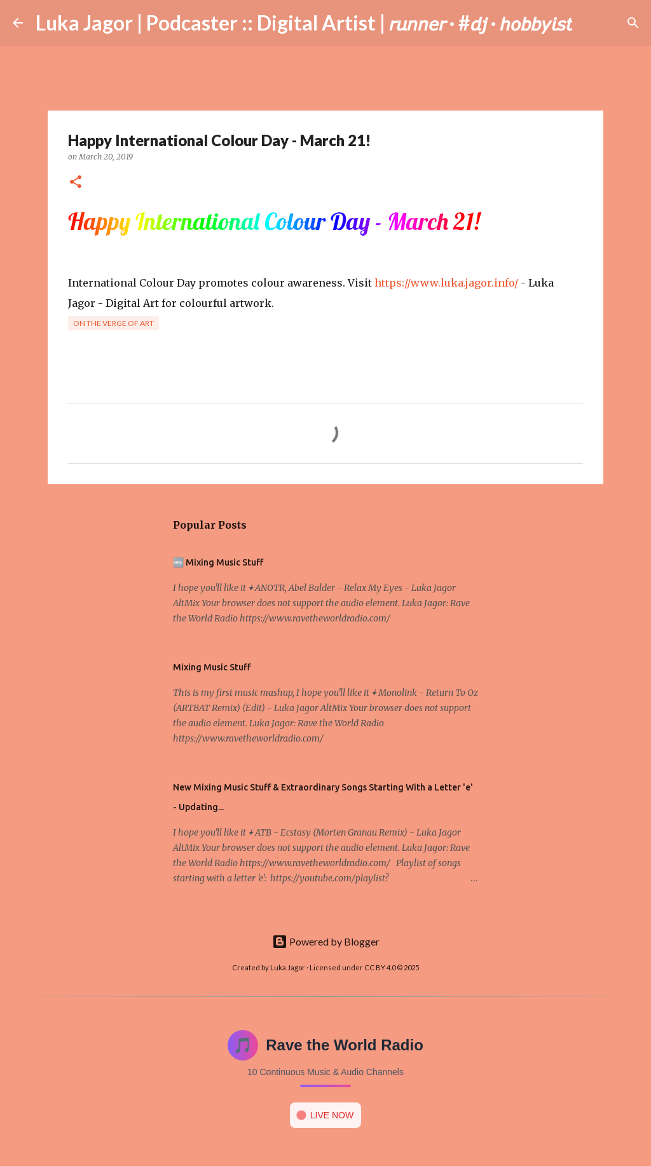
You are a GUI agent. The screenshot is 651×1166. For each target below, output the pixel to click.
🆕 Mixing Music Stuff (218, 562)
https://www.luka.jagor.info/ (446, 282)
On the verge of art (113, 323)
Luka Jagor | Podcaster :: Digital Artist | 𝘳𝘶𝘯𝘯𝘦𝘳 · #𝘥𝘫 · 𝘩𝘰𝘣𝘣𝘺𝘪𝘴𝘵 (304, 22)
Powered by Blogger (326, 941)
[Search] (590, 23)
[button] (75, 182)
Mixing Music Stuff (211, 667)
